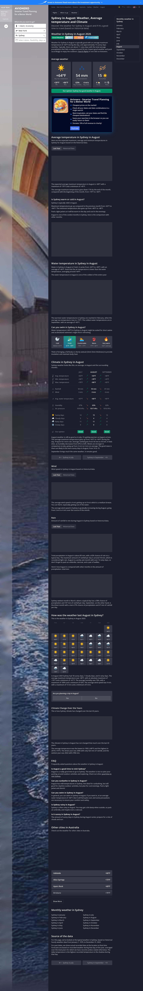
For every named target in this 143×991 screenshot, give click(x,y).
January (119, 25)
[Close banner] (140, 2)
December (120, 59)
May (118, 37)
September (121, 50)
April (118, 34)
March (119, 31)
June (118, 40)
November (121, 56)
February (120, 28)
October (120, 53)
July (118, 43)
